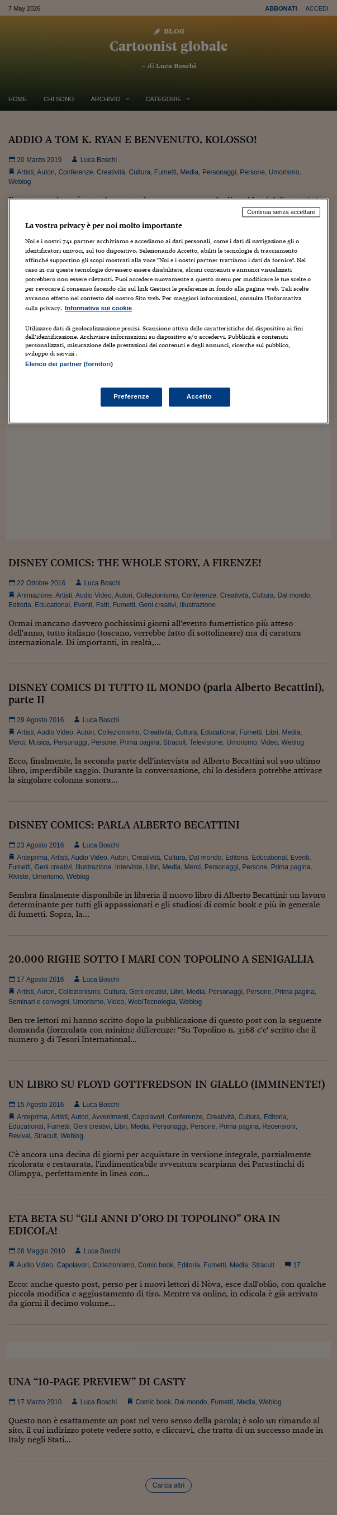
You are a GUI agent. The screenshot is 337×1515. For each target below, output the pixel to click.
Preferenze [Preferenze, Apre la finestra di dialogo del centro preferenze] (131, 396)
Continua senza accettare (281, 212)
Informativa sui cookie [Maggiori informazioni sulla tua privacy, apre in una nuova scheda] (98, 308)
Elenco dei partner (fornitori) (69, 364)
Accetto (199, 396)
